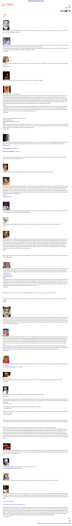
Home (41, 523)
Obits (38, 523)
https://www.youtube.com (8, 119)
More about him (6, 381)
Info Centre (57, 523)
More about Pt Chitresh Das (8, 501)
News (53, 523)
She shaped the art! (6, 148)
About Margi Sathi (6, 66)
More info (4, 225)
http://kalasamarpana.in (7, 196)
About (44, 523)
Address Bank (48, 523)
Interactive (69, 523)
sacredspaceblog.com (13, 366)
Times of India (20, 366)
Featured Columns (63, 523)
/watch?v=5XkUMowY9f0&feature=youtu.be (11, 121)
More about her (6, 350)
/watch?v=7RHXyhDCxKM (7, 276)
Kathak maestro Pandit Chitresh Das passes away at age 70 (14, 504)
